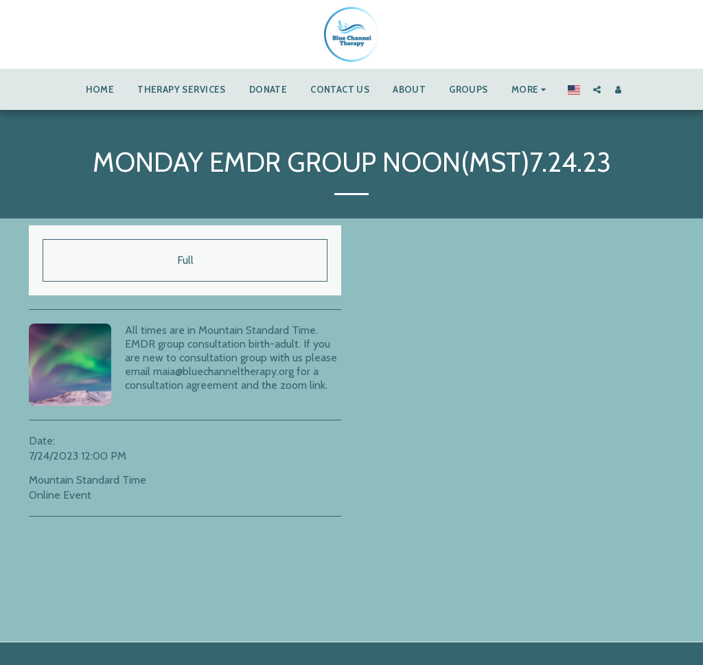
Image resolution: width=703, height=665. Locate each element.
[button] (597, 89)
